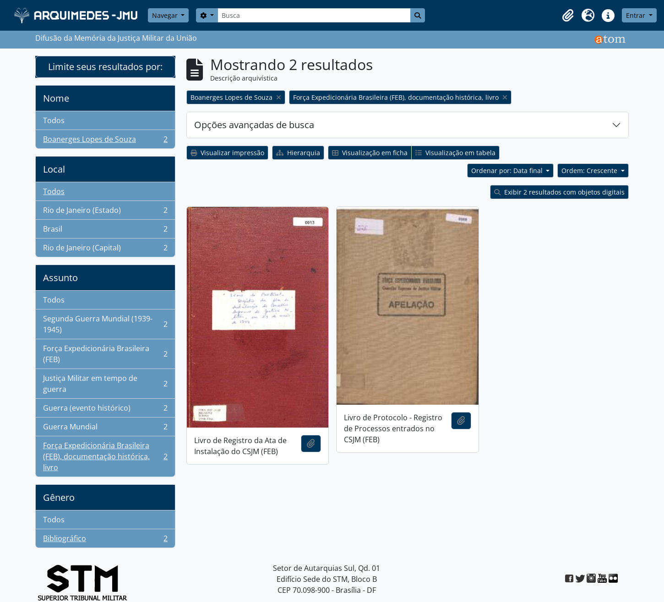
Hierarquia (298, 152)
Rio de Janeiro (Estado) (105, 212)
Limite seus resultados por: (105, 66)
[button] (568, 15)
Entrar (636, 15)
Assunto (60, 277)
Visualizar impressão (227, 152)
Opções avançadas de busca (254, 125)
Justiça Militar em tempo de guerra (105, 383)
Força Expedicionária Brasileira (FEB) (105, 353)
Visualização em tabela (455, 152)
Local (54, 169)
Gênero (59, 497)
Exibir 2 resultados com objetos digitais (559, 192)
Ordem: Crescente (590, 170)
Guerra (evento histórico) (105, 410)
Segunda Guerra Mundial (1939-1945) (105, 324)
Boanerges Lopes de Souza (105, 141)
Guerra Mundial (105, 428)
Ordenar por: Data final (507, 170)
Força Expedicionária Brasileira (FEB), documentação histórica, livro (105, 456)
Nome (56, 98)
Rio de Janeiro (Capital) (105, 249)
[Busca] (314, 15)
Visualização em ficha (370, 152)
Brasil (105, 231)
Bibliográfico (105, 540)
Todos (54, 120)
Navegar (166, 15)
